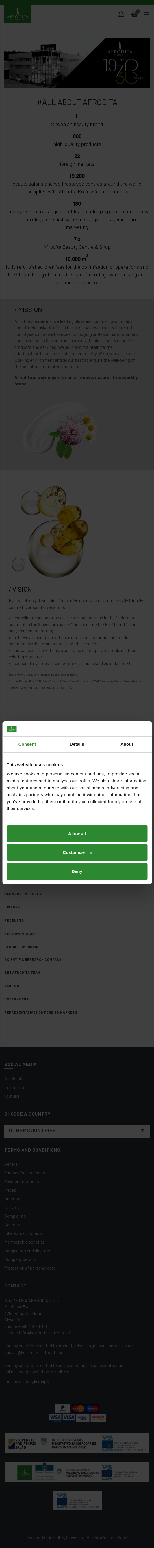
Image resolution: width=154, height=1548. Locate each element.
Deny (77, 842)
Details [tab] (77, 715)
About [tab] (126, 715)
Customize (77, 823)
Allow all (77, 804)
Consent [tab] (27, 715)
